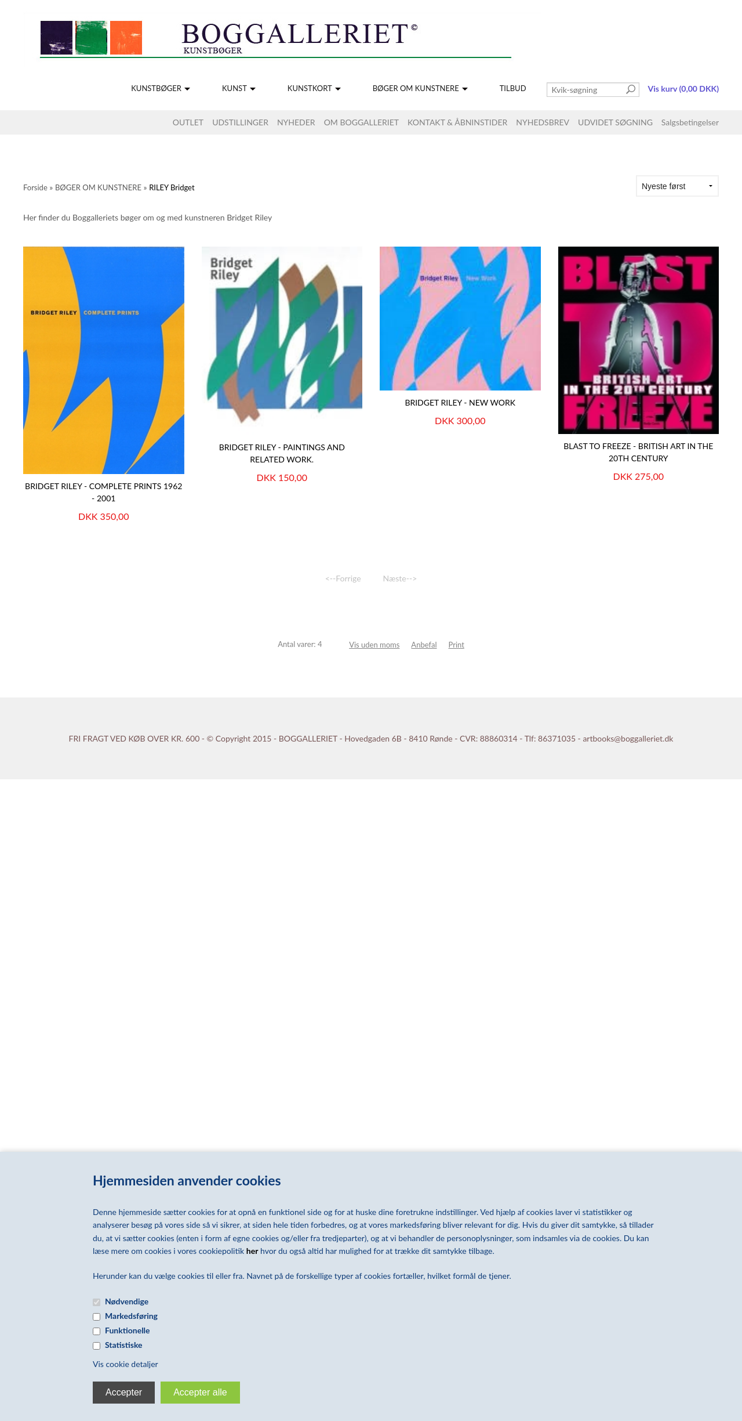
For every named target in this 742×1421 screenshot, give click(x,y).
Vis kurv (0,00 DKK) (683, 88)
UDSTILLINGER (240, 122)
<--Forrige (343, 578)
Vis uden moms (374, 644)
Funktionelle (127, 1330)
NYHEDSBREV (542, 122)
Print (456, 644)
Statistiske (124, 1345)
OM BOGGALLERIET (361, 122)
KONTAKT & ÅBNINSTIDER (457, 122)
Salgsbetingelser (690, 122)
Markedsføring (131, 1316)
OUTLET (188, 122)
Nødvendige (126, 1301)
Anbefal (424, 644)
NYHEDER (296, 122)
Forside (35, 187)
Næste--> (400, 578)
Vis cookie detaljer (125, 1364)
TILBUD (513, 88)
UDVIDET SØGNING (615, 122)
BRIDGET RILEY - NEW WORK (460, 402)
